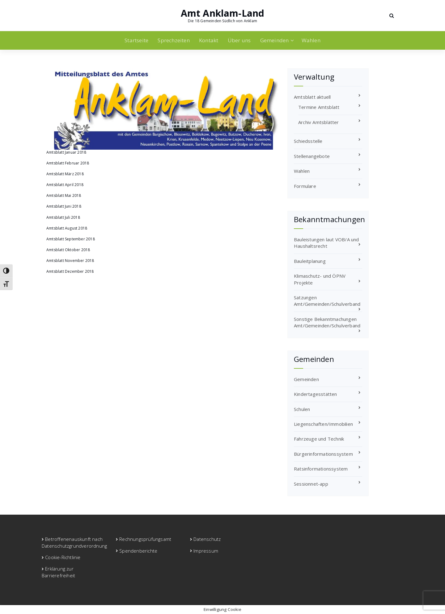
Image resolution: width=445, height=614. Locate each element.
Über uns (239, 40)
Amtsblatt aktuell (312, 97)
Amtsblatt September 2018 (70, 239)
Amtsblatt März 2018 (65, 173)
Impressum (205, 551)
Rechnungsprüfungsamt (145, 539)
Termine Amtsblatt (318, 107)
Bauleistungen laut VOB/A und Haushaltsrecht (326, 242)
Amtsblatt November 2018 (70, 260)
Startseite (136, 40)
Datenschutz (207, 539)
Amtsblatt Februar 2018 (67, 163)
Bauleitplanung (310, 261)
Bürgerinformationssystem (323, 454)
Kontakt (208, 40)
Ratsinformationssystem (321, 469)
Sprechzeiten (173, 40)
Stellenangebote (312, 156)
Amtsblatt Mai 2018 (63, 195)
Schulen (302, 409)
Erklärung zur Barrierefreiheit (58, 572)
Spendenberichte (138, 551)
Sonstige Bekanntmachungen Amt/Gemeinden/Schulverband (327, 322)
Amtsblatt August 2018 (66, 228)
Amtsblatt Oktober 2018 (68, 249)
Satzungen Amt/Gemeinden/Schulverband (327, 300)
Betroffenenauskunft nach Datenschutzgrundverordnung (74, 542)
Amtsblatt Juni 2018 (63, 206)
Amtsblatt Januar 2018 (66, 152)
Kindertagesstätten (315, 394)
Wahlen (311, 40)
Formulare (305, 186)
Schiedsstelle (308, 141)
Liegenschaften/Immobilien (323, 424)
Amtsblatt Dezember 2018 (70, 271)
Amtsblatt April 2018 (64, 184)
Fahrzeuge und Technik (319, 439)
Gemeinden (274, 40)
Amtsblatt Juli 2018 (63, 217)
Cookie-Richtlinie (62, 557)
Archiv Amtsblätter (318, 122)
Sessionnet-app (311, 484)
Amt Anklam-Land (223, 13)
